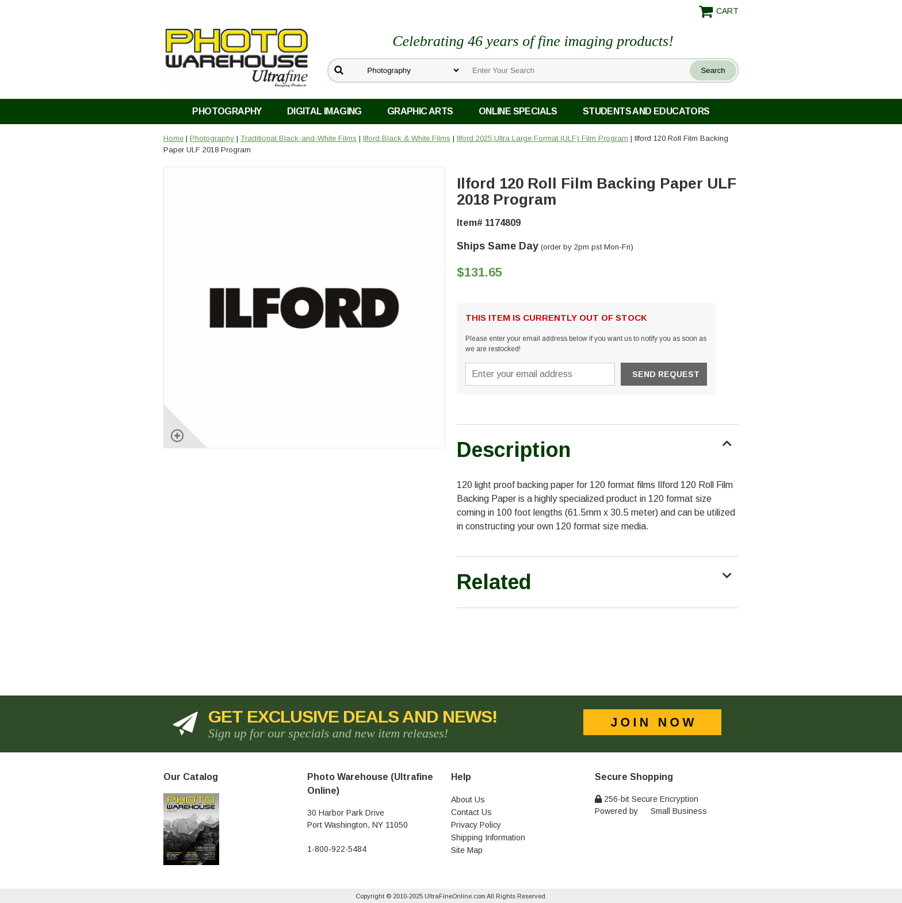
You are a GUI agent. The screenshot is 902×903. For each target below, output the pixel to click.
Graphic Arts (420, 111)
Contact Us (471, 812)
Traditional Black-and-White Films (298, 138)
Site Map (467, 850)
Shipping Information (488, 837)
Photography (226, 111)
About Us (468, 799)
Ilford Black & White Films (406, 138)
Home (173, 138)
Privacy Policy (476, 824)
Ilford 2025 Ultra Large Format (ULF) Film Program (542, 138)
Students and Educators (646, 111)
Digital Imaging (324, 111)
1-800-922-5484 (336, 849)
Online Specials (518, 111)
